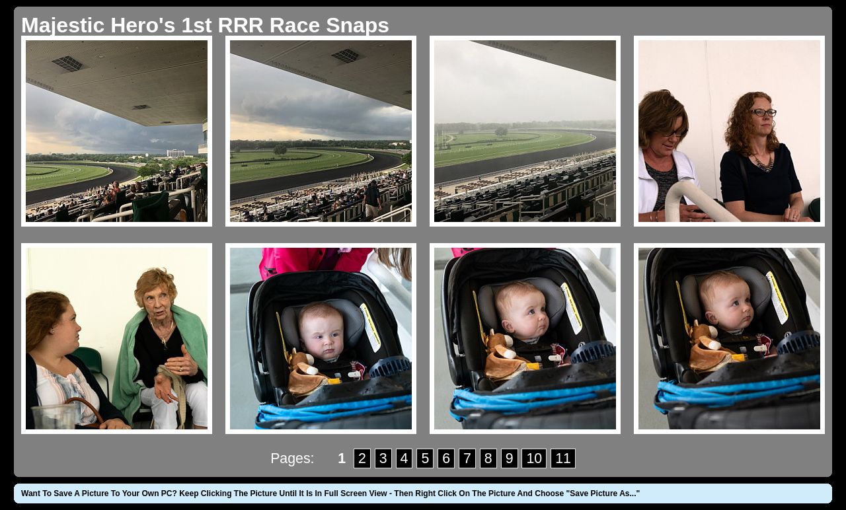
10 (534, 458)
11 (563, 458)
